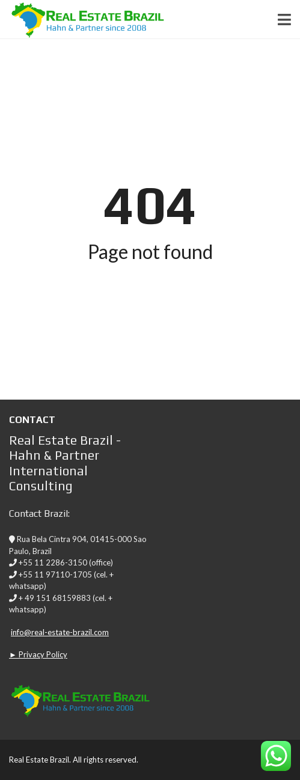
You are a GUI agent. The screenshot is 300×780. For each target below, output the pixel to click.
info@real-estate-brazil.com (60, 632)
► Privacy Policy (38, 654)
